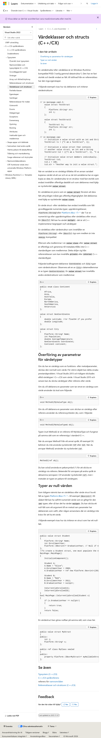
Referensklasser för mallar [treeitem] (19, 101)
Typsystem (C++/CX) (47, 674)
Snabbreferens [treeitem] (13, 53)
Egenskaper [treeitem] (14, 94)
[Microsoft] (5, 3)
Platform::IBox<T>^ (59, 496)
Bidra (54, 732)
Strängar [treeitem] (12, 75)
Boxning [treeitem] (12, 128)
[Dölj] (32, 27)
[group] (68, 134)
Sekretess (63, 732)
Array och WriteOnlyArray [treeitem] (19, 79)
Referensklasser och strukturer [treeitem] (21, 83)
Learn (41, 29)
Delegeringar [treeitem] (14, 113)
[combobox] (18, 32)
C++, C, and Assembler (56, 29)
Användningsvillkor (38, 736)
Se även (43, 63)
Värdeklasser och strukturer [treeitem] (20, 86)
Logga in (94, 3)
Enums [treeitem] (12, 109)
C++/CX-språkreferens (48, 677)
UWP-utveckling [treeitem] (11, 42)
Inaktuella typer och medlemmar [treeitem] (17, 137)
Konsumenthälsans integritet (13, 736)
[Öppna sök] (87, 3)
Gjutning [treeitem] (12, 124)
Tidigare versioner (32, 732)
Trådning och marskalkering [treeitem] (18, 153)
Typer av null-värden (48, 60)
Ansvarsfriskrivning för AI (12, 732)
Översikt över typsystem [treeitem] (19, 61)
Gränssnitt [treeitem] (13, 105)
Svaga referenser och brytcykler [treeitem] (20, 157)
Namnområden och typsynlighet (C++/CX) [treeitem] (18, 66)
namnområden (56, 681)
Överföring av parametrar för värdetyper (56, 56)
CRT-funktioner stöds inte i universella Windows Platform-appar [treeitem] (19, 167)
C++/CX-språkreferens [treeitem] (16, 50)
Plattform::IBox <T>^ (71, 212)
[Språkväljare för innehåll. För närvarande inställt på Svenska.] (8, 726)
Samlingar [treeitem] (13, 98)
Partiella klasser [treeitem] (15, 90)
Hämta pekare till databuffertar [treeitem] (19, 149)
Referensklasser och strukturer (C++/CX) (56, 685)
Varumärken (53, 736)
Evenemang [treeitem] (14, 120)
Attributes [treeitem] (13, 131)
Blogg (45, 732)
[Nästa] (81, 3)
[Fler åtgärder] (96, 29)
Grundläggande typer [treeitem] (18, 72)
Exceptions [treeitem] (13, 116)
